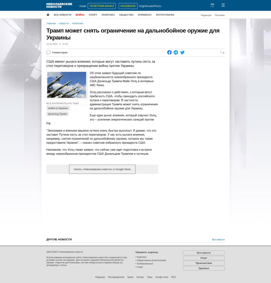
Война (80, 14)
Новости (64, 23)
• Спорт (139, 267)
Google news (161, 277)
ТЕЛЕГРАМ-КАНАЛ (101, 6)
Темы (149, 277)
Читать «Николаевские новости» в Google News (102, 169)
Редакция (206, 15)
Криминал (144, 14)
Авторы (140, 277)
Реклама (220, 15)
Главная (51, 23)
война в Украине (58, 108)
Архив (130, 277)
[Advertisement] (102, 205)
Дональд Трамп (57, 113)
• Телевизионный (144, 263)
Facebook (128, 6)
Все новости (62, 14)
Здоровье (203, 268)
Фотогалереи (165, 14)
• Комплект (141, 257)
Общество (126, 14)
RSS (173, 277)
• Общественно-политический (151, 260)
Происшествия (204, 263)
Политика (108, 14)
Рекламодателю (116, 277)
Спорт (93, 14)
